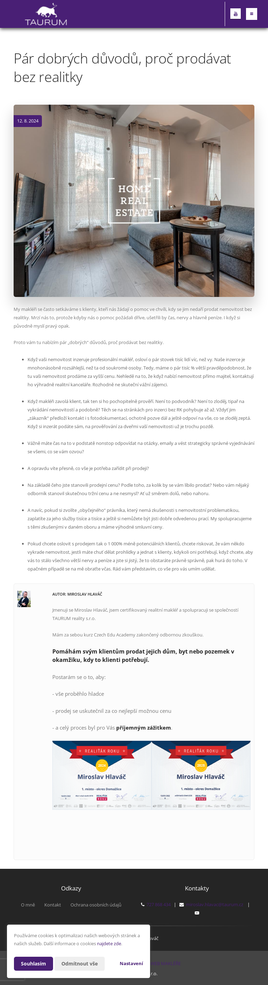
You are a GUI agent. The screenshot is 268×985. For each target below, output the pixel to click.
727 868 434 (159, 904)
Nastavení (131, 963)
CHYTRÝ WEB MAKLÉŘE (157, 963)
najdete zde (109, 943)
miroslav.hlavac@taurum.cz (214, 904)
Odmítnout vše (79, 963)
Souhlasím (33, 963)
